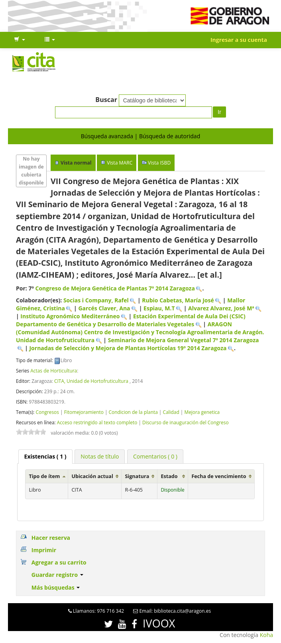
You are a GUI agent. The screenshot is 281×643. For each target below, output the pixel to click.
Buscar (106, 100)
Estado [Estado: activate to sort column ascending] (169, 476)
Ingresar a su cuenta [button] (238, 39)
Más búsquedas (55, 587)
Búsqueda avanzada (107, 136)
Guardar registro (57, 574)
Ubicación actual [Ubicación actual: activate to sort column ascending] (92, 476)
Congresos (47, 412)
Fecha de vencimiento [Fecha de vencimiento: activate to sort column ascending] (218, 476)
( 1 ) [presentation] (45, 456)
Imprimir (43, 550)
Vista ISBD (159, 162)
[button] (19, 40)
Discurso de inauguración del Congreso (185, 422)
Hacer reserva (50, 537)
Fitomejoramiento (84, 412)
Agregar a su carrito (58, 562)
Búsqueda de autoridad (169, 136)
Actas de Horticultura (53, 370)
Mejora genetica (202, 412)
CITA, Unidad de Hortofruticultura (91, 381)
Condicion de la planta (133, 412)
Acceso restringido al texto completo (97, 422)
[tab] (45, 456)
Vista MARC (119, 162)
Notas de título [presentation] (100, 456)
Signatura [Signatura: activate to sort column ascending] (137, 476)
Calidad (171, 412)
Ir (219, 112)
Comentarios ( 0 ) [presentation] (155, 456)
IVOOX (159, 623)
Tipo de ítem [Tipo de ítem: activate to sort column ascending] (44, 476)
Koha (266, 635)
